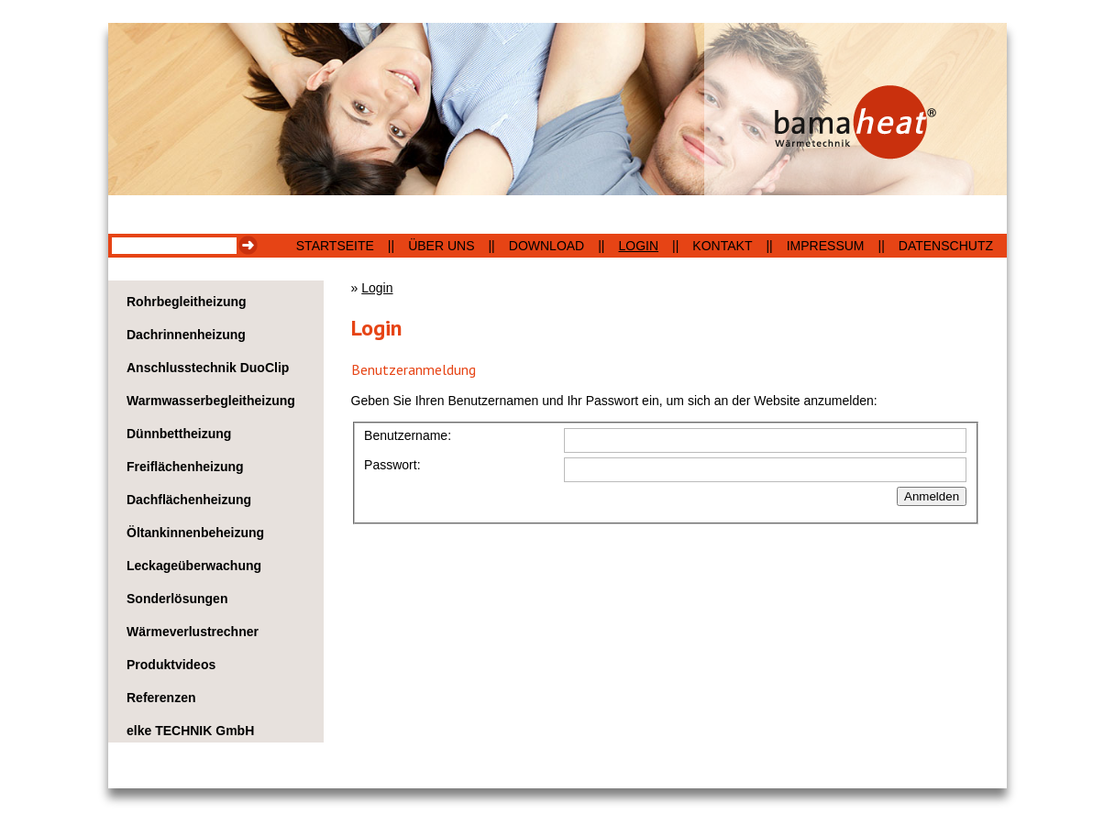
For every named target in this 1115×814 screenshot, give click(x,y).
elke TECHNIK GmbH (190, 730)
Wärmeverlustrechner (193, 631)
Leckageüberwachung (194, 565)
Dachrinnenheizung (186, 334)
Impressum (826, 245)
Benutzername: (407, 435)
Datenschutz (946, 245)
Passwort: (392, 464)
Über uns (441, 245)
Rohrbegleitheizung (187, 301)
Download (546, 245)
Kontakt (722, 245)
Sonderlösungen (177, 598)
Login (639, 245)
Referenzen (161, 697)
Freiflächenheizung (185, 466)
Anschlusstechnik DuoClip (208, 367)
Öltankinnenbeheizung (195, 532)
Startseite (335, 245)
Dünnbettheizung (179, 433)
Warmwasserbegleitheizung (211, 400)
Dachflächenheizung (189, 499)
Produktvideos (171, 664)
